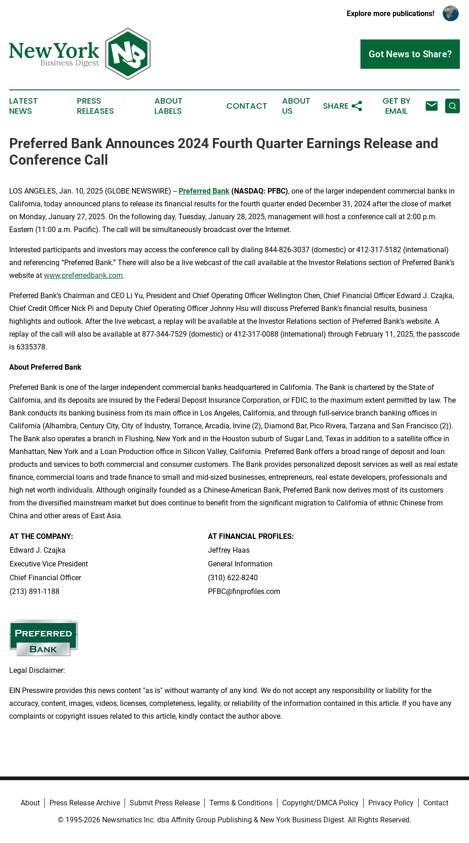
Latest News (23, 106)
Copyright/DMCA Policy (320, 803)
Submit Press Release (165, 803)
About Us (296, 106)
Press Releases (95, 106)
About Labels (168, 106)
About (30, 803)
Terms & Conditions (241, 803)
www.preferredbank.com (83, 275)
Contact (246, 106)
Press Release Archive (84, 803)
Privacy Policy (391, 803)
